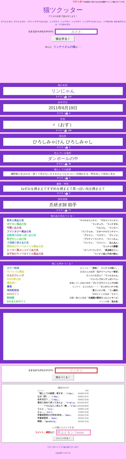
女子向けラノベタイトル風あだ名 (25, 253)
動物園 (10, 297)
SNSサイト (13, 294)
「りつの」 (73, 406)
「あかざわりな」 (50, 421)
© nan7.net (66, 453)
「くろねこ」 (70, 393)
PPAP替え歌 (14, 279)
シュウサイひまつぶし (92, 21)
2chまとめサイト (16, 301)
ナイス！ (61, 96)
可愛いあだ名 (14, 227)
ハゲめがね (108, 21)
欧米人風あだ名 (15, 220)
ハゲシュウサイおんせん (37, 21)
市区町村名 (13, 290)
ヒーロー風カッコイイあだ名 (22, 250)
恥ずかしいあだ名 (16, 238)
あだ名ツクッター (71, 447)
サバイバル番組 (15, 271)
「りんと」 (50, 409)
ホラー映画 (13, 268)
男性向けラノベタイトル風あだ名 (25, 246)
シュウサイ (54, 21)
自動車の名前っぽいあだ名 (21, 235)
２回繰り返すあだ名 (18, 242)
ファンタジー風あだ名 (19, 231)
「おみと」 (68, 415)
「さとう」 (50, 412)
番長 (9, 286)
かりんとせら (7, 21)
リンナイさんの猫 (64, 46)
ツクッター (78, 1)
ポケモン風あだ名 (16, 224)
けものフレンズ (15, 275)
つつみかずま (64, 24)
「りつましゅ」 (70, 403)
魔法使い (12, 282)
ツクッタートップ (55, 447)
